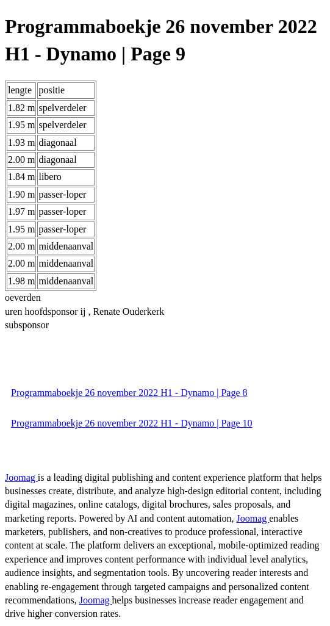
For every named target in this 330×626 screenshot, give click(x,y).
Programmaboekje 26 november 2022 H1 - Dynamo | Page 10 (132, 423)
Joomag (21, 477)
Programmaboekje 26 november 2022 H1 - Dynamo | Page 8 (129, 392)
